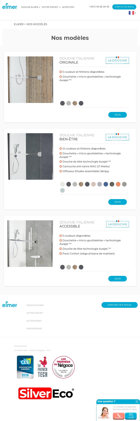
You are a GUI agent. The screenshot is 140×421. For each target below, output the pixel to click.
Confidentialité (21, 350)
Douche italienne (77, 60)
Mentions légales (37, 350)
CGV (48, 350)
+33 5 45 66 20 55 (99, 6)
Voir (117, 114)
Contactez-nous (124, 7)
